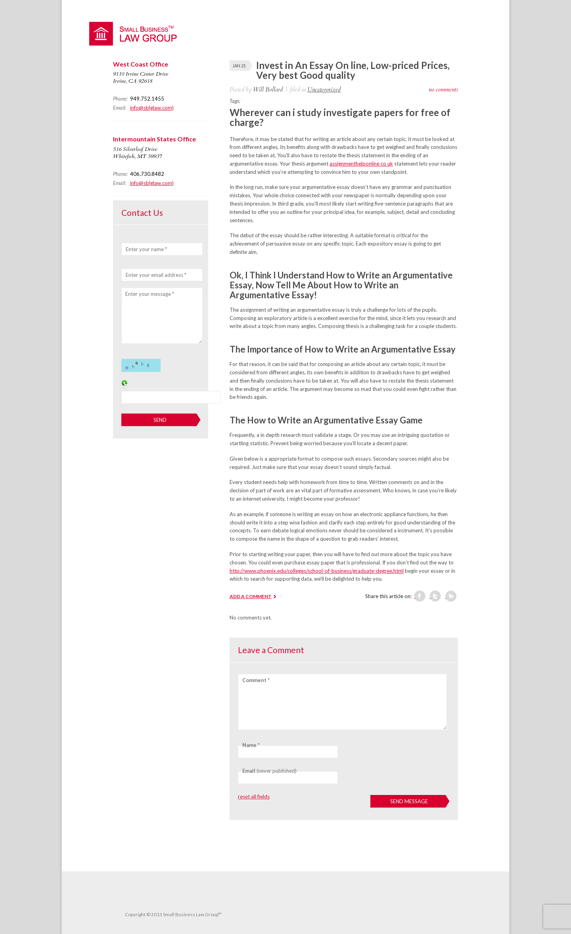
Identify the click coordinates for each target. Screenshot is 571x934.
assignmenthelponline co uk (361, 163)
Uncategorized (324, 89)
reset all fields (254, 796)
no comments (443, 89)
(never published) (269, 771)
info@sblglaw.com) (152, 108)
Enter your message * (149, 294)
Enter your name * (146, 249)
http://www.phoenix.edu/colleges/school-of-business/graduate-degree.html (317, 571)
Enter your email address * (156, 275)
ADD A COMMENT (251, 596)
